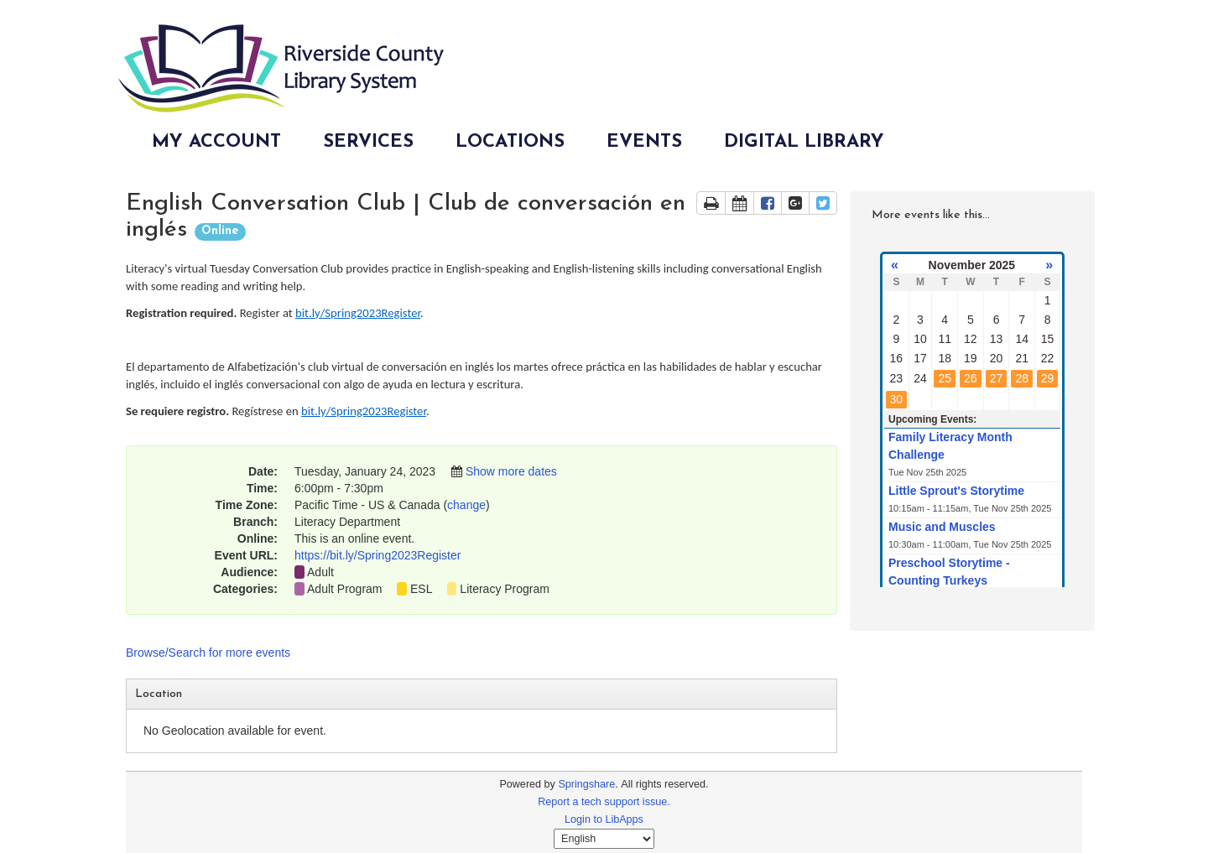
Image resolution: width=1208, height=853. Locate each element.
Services (368, 142)
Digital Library (804, 142)
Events (644, 142)
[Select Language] (604, 839)
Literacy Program (504, 589)
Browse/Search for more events (208, 652)
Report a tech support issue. (604, 802)
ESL (421, 589)
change (466, 505)
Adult (320, 572)
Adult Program (344, 589)
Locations (510, 142)
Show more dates (511, 471)
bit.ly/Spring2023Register (357, 312)
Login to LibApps (604, 819)
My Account (216, 142)
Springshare (586, 784)
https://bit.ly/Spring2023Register (377, 555)
